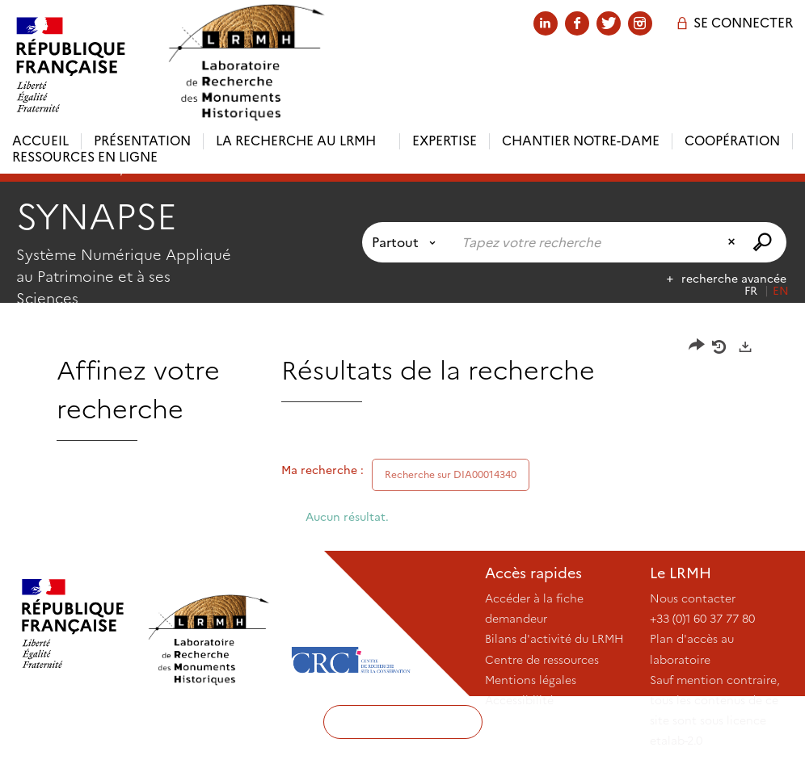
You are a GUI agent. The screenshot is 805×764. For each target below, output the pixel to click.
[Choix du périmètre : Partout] (407, 242)
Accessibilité (519, 700)
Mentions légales (530, 680)
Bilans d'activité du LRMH (554, 639)
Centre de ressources (542, 660)
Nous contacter (692, 598)
